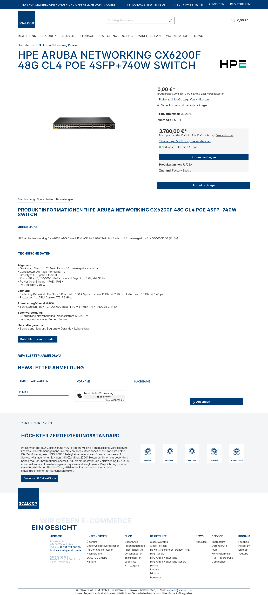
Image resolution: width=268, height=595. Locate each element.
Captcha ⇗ (114, 399)
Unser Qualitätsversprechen (103, 545)
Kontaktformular (221, 553)
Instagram (244, 545)
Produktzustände (135, 545)
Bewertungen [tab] (64, 199)
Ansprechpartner (134, 549)
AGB (214, 549)
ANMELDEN (216, 4)
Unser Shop (131, 541)
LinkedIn (243, 549)
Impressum (218, 541)
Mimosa (154, 573)
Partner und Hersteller (100, 549)
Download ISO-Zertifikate (39, 478)
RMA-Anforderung (222, 557)
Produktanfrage (204, 185)
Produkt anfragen (204, 157)
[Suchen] (170, 20)
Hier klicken (104, 396)
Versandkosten (215, 93)
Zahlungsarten (133, 557)
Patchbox (156, 577)
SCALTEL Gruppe (97, 557)
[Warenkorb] (239, 20)
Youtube (243, 553)
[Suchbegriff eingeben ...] (136, 20)
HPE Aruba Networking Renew (168, 561)
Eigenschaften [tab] (45, 199)
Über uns (92, 541)
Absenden (201, 401)
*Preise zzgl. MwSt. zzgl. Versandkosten (183, 99)
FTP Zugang (132, 565)
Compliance (219, 561)
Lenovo (154, 569)
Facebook (244, 541)
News (200, 536)
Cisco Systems (159, 541)
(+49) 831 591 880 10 (68, 547)
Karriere (91, 561)
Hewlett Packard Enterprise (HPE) (170, 549)
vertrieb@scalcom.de (69, 550)
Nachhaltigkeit (95, 553)
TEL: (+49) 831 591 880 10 (192, 4)
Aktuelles (201, 541)
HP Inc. (154, 565)
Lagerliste (130, 561)
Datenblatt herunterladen (37, 339)
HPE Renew (157, 553)
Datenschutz (219, 545)
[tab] (26, 199)
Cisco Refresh (158, 545)
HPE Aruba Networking (163, 557)
